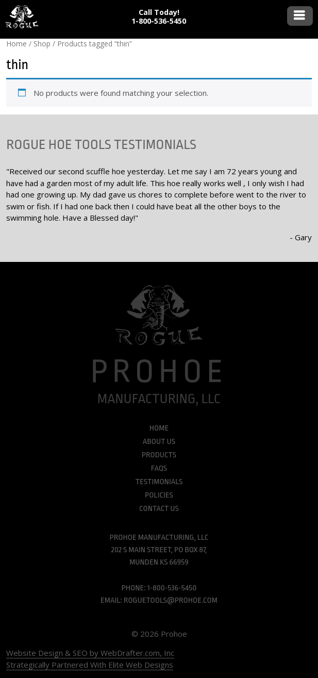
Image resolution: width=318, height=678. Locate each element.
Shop (42, 43)
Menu (300, 16)
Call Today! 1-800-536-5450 (158, 16)
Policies (159, 495)
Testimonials (159, 481)
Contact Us (159, 508)
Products (159, 455)
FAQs (159, 468)
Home (16, 43)
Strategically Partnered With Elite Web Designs (89, 664)
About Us (159, 441)
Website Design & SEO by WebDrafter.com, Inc (90, 653)
